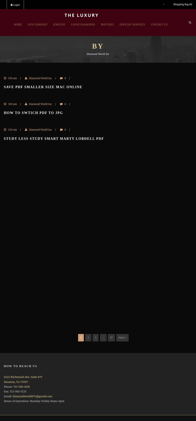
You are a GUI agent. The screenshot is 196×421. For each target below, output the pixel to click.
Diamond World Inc (40, 78)
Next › (122, 337)
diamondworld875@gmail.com (32, 396)
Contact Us (159, 24)
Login (15, 4)
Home (18, 24)
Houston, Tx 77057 (16, 382)
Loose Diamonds (83, 24)
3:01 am (12, 78)
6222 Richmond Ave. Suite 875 (23, 377)
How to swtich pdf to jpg (33, 113)
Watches (107, 24)
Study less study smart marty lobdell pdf (54, 139)
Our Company (37, 24)
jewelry (59, 24)
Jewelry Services (132, 24)
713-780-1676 (21, 386)
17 (111, 337)
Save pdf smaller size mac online (43, 87)
